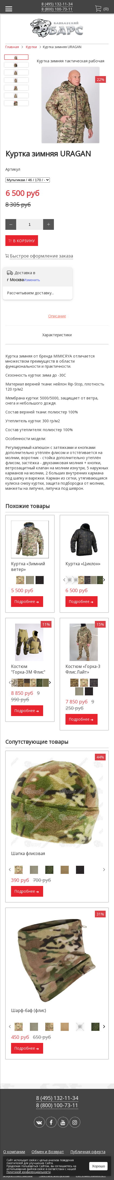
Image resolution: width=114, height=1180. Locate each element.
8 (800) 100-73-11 (57, 9)
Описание (57, 316)
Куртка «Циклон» (83, 564)
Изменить (32, 280)
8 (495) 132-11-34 (57, 3)
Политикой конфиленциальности (28, 1172)
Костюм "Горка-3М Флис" (28, 669)
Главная (12, 47)
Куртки (31, 47)
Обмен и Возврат (48, 1151)
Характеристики (57, 334)
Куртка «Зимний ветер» (28, 566)
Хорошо (98, 1166)
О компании (14, 1151)
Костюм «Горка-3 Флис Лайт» (83, 669)
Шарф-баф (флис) (28, 1010)
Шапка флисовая (28, 853)
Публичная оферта (87, 1151)
